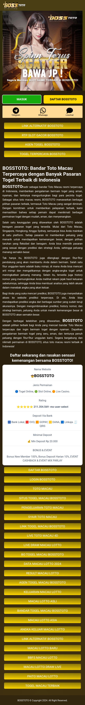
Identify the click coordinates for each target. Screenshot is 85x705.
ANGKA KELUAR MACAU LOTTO (42, 629)
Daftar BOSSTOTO (63, 99)
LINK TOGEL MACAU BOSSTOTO (42, 526)
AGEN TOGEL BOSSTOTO (42, 144)
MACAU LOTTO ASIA (42, 620)
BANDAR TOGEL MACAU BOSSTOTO (42, 611)
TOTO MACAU (42, 489)
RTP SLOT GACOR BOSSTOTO (42, 135)
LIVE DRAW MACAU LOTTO (43, 545)
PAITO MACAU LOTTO (42, 676)
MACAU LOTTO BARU (43, 648)
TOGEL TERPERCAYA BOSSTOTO (42, 154)
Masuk (22, 99)
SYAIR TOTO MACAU (42, 517)
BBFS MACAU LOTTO (42, 657)
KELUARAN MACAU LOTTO (42, 592)
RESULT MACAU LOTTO (42, 573)
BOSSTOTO (12, 186)
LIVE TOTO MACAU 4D (42, 535)
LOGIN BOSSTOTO (42, 479)
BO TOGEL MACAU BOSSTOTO (42, 554)
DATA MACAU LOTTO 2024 (42, 564)
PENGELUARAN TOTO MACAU (43, 507)
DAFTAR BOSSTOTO (43, 470)
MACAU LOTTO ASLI (42, 601)
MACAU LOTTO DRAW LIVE (43, 667)
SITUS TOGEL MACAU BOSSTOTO (42, 498)
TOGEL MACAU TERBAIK (42, 686)
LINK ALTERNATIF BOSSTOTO (42, 126)
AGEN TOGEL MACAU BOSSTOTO (42, 582)
